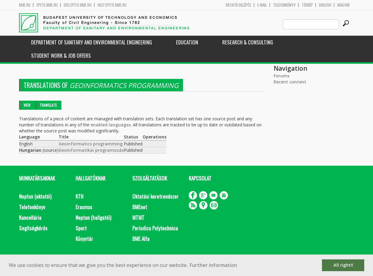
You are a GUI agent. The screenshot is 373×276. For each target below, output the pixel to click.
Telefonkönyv (284, 5)
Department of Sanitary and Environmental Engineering (91, 42)
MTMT (138, 217)
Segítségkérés (33, 228)
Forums (281, 76)
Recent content (290, 82)
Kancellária (30, 217)
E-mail (262, 5)
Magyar (343, 5)
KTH (79, 196)
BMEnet (139, 207)
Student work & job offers (61, 55)
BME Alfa (141, 238)
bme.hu (25, 5)
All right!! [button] (343, 265)
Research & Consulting (247, 42)
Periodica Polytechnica (155, 228)
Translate (48, 105)
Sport (81, 228)
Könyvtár (84, 238)
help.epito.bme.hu (112, 5)
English (325, 5)
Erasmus (84, 207)
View (27, 105)
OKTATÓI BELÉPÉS (238, 5)
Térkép (307, 5)
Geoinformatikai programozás (91, 150)
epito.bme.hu (47, 5)
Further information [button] (213, 265)
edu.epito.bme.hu (78, 5)
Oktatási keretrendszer (155, 196)
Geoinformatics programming (91, 144)
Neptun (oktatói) (35, 196)
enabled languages (111, 125)
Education (187, 42)
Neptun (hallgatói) (93, 217)
